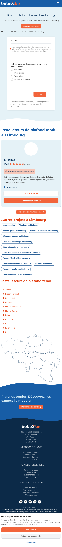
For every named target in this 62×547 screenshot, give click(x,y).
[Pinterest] (34, 502)
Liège (6, 324)
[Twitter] (25, 502)
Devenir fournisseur (31, 470)
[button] (58, 3)
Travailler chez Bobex (31, 475)
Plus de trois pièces (22, 80)
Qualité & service (31, 455)
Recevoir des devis (31, 26)
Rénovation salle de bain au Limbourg (18, 274)
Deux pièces (19, 73)
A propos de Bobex (31, 452)
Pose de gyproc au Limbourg (14, 231)
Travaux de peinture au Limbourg (16, 269)
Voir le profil (31, 193)
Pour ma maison (12, 32)
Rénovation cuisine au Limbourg (16, 247)
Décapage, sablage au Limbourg (16, 236)
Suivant (40, 94)
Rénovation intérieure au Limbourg (17, 263)
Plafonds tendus (28, 32)
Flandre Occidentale (12, 307)
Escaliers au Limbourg (44, 263)
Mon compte (31, 477)
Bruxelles (7, 302)
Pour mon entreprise (31, 490)
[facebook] (21, 502)
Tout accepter (31, 530)
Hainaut (7, 315)
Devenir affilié (31, 472)
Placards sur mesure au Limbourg (44, 231)
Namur (7, 332)
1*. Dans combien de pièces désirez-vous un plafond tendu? (29, 65)
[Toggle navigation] (58, 3)
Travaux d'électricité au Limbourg (16, 258)
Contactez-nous (31, 460)
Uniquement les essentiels (31, 536)
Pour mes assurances (31, 493)
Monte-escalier (9, 225)
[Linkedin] (39, 502)
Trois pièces (19, 76)
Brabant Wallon (10, 298)
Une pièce (18, 70)
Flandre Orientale (10, 311)
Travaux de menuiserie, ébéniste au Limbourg (21, 252)
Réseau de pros (31, 495)
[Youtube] (30, 502)
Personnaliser (31, 542)
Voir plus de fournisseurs (31, 212)
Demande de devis (31, 407)
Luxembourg (9, 328)
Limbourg (8, 319)
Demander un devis (31, 201)
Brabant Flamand (11, 294)
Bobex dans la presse (31, 457)
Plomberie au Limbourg (28, 225)
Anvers (7, 290)
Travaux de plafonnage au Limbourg (17, 242)
